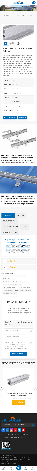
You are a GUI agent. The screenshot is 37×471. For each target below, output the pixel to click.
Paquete (24, 227)
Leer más (18, 402)
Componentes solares (24, 13)
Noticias (15, 455)
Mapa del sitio (5, 455)
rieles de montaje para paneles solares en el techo (17, 290)
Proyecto (20, 215)
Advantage (7, 232)
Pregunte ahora (10, 117)
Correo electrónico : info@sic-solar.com (19, 434)
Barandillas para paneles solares (12, 284)
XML (21, 459)
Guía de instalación (10, 227)
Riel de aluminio (7, 15)
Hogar (5, 13)
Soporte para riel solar (9, 293)
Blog (11, 455)
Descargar (22, 117)
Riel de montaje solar (24, 287)
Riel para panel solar (8, 279)
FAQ (16, 232)
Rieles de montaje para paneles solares (13, 276)
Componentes (8, 215)
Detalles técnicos (9, 221)
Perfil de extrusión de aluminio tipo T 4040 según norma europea (18, 394)
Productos (13, 13)
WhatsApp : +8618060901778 (15, 437)
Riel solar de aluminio (9, 287)
